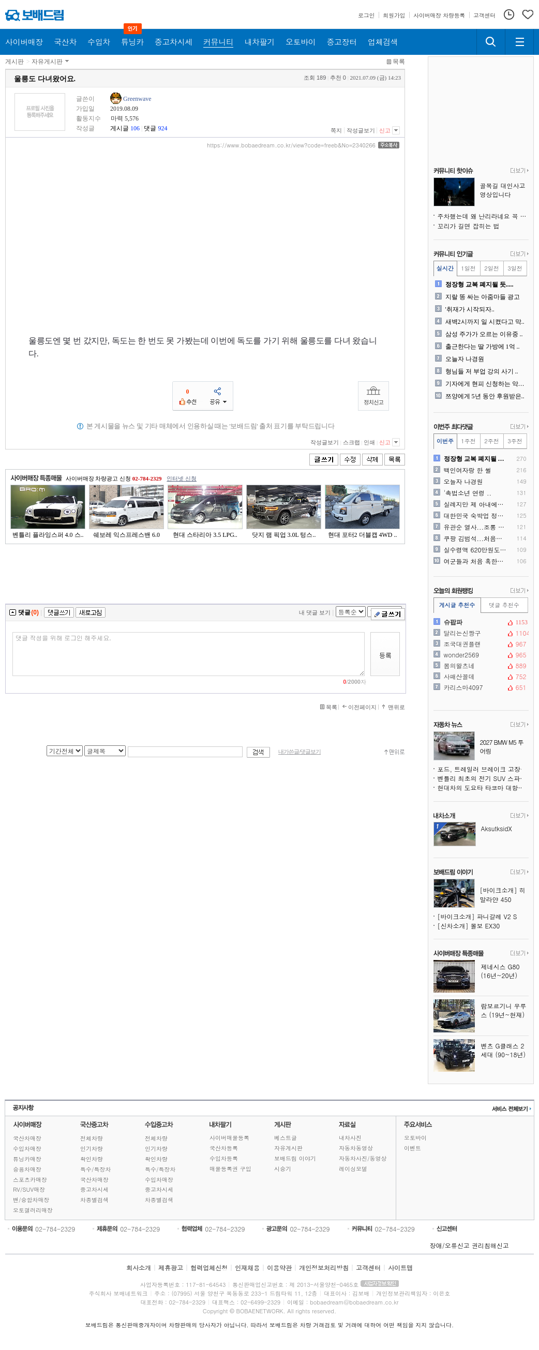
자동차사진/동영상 (363, 1158)
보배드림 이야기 (295, 1158)
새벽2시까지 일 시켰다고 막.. (485, 321)
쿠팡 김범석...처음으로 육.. (476, 538)
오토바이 (415, 1138)
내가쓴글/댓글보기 (299, 752)
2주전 (491, 441)
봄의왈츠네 (480, 666)
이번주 (445, 441)
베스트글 (285, 1138)
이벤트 (412, 1148)
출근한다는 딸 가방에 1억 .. (482, 346)
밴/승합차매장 (31, 1200)
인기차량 (91, 1148)
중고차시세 (94, 1189)
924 (162, 128)
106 (135, 128)
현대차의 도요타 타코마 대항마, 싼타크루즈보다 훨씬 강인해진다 (483, 787)
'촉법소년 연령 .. (468, 493)
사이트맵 (400, 1267)
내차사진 (350, 1138)
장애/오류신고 (450, 1245)
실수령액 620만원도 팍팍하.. (476, 550)
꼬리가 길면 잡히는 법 (469, 225)
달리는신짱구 (480, 633)
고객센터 (368, 1267)
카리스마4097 (480, 687)
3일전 (514, 268)
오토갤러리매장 (33, 1210)
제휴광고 (170, 1267)
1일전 (468, 268)
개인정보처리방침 (324, 1267)
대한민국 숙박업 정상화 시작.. (476, 516)
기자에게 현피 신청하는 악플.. (486, 383)
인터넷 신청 (182, 478)
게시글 (119, 128)
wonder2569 (480, 655)
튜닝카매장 (27, 1159)
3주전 (514, 441)
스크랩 (351, 442)
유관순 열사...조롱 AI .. (476, 527)
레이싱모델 (353, 1169)
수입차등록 (223, 1158)
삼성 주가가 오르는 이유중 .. (484, 334)
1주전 (468, 441)
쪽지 (336, 130)
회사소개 (138, 1267)
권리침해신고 (490, 1245)
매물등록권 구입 (230, 1169)
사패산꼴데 (480, 676)
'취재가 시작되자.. (470, 309)
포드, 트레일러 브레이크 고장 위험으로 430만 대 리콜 (483, 768)
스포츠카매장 (30, 1179)
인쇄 (369, 442)
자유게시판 (47, 61)
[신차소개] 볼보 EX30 (469, 925)
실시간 (445, 268)
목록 (399, 61)
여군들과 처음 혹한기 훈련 (476, 561)
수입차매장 (27, 1148)
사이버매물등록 (229, 1138)
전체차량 (91, 1138)
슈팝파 (480, 622)
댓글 (150, 128)
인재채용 (247, 1267)
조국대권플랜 (480, 644)
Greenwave (137, 98)
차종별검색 (94, 1200)
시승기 (282, 1169)
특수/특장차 (95, 1169)
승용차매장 (27, 1169)
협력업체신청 (209, 1267)
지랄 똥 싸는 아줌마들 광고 (482, 297)
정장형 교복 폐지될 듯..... (479, 284)
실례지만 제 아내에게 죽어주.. (476, 504)
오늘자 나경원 (464, 359)
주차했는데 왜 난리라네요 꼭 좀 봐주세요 (483, 216)
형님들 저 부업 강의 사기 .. (481, 371)
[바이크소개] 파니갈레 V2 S (477, 916)
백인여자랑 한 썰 (467, 470)
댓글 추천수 (504, 605)
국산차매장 (27, 1138)
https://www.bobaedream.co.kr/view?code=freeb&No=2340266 (291, 145)
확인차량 (91, 1159)
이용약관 (279, 1267)
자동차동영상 (356, 1148)
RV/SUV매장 (29, 1189)
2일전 (491, 268)
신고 (385, 130)
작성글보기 (361, 130)
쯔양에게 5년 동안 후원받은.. (485, 396)
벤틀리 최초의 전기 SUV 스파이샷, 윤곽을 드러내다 (483, 778)
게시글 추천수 (457, 605)
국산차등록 (223, 1148)
